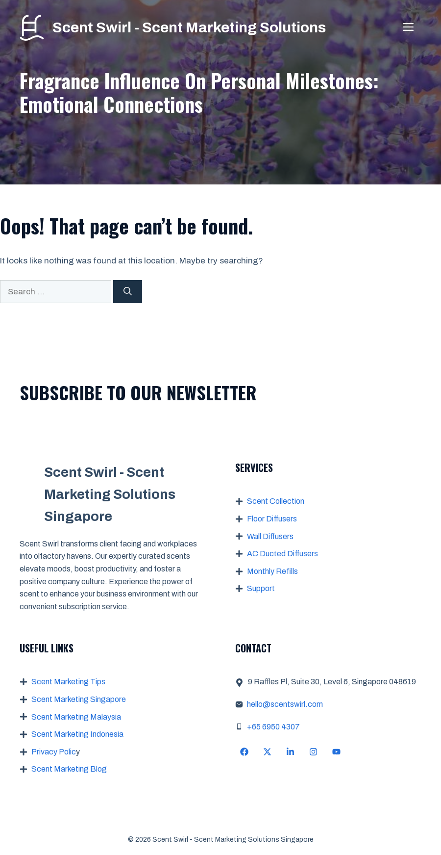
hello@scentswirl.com (285, 704)
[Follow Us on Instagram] (313, 752)
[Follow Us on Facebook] (244, 752)
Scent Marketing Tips (68, 681)
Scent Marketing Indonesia (77, 734)
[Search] (127, 292)
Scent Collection (275, 501)
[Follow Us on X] (267, 752)
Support (261, 588)
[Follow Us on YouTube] (336, 752)
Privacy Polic (53, 752)
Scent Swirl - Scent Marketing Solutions (189, 27)
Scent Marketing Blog (69, 769)
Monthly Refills (272, 571)
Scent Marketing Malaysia (76, 717)
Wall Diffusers (270, 536)
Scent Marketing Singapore (78, 699)
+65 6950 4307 (273, 727)
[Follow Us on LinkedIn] (290, 752)
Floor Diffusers (272, 519)
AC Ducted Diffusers (282, 553)
